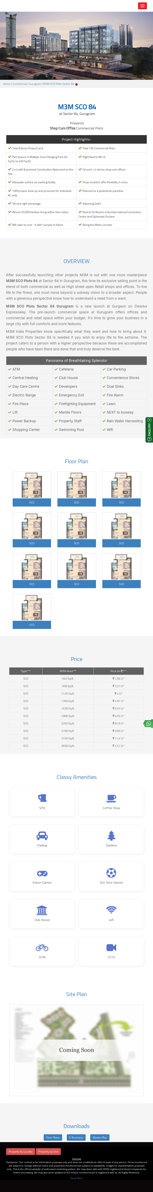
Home (6, 84)
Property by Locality (21, 1151)
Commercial (20, 84)
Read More (77, 1178)
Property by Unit (48, 1151)
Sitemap (76, 1159)
